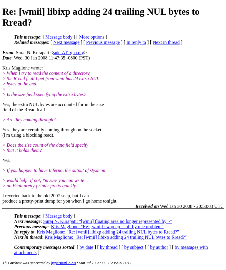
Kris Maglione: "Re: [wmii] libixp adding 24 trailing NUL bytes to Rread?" (108, 231)
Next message (66, 42)
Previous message (103, 42)
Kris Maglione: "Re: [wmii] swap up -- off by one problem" (107, 226)
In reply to (136, 42)
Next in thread (166, 42)
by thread (109, 247)
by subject (133, 247)
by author (159, 247)
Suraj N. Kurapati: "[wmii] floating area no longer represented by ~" (107, 221)
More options (91, 36)
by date (86, 247)
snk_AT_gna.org (68, 52)
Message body (58, 36)
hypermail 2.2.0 (63, 263)
